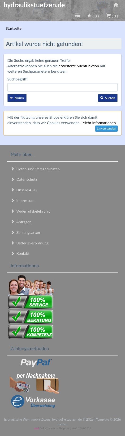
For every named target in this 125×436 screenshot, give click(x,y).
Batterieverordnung (29, 243)
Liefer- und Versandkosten (35, 169)
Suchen (107, 98)
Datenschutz (24, 179)
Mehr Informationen (99, 122)
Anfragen (21, 221)
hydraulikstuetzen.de (34, 5)
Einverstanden (106, 128)
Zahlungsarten (25, 232)
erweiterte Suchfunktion (79, 65)
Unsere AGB (24, 190)
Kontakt (20, 253)
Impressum (22, 200)
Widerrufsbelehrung (30, 211)
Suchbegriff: (17, 79)
